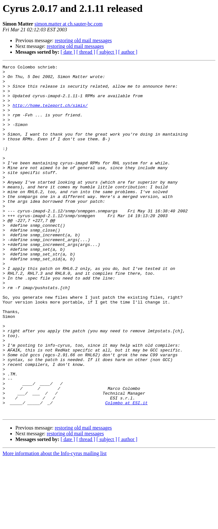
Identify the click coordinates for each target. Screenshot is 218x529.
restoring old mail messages (83, 40)
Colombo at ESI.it (126, 471)
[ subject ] (106, 52)
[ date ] (68, 52)
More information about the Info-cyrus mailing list (54, 523)
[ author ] (128, 52)
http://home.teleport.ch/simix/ (50, 114)
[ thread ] (85, 52)
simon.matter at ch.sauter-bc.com (69, 24)
